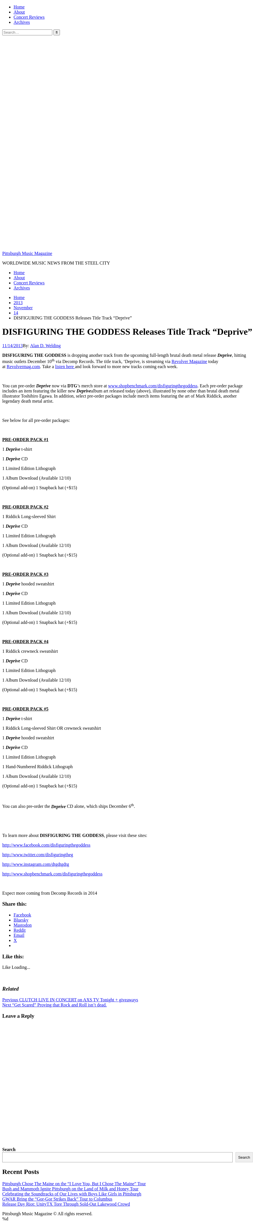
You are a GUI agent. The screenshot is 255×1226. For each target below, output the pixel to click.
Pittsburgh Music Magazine (27, 253)
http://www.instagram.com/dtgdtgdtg (35, 864)
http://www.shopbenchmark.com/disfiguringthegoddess (52, 873)
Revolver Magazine (189, 361)
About (19, 12)
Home (19, 7)
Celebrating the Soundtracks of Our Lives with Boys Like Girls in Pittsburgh (71, 1193)
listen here (65, 366)
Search (9, 1149)
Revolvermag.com (23, 366)
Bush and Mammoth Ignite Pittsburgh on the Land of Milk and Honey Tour (70, 1188)
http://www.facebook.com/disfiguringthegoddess (46, 845)
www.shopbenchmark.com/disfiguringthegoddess (152, 385)
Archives (22, 22)
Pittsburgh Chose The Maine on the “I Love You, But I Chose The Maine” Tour (74, 1183)
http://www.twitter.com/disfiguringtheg (37, 854)
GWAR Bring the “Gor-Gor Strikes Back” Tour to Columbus (57, 1199)
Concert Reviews (29, 17)
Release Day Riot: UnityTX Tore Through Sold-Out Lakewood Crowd (66, 1204)
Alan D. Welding (45, 345)
